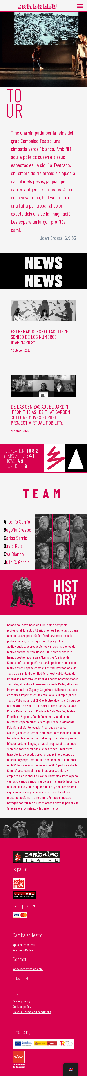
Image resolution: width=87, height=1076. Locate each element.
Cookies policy (22, 1006)
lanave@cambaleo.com (28, 969)
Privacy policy (21, 1001)
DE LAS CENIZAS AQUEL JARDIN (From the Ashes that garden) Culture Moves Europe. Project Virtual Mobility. (41, 414)
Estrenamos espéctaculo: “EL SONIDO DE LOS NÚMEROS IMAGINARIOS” (41, 336)
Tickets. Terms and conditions (32, 1012)
